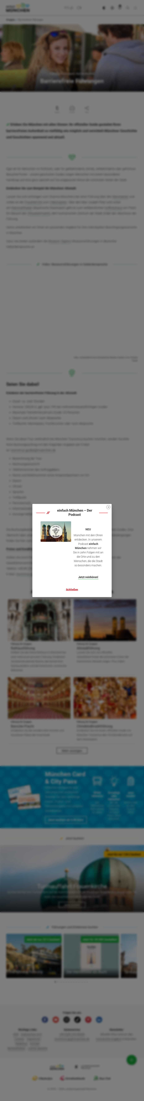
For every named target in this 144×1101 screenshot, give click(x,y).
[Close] (108, 507)
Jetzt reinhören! (88, 577)
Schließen (72, 589)
